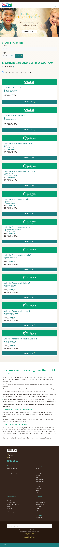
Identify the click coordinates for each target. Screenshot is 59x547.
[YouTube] (17, 461)
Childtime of (13, 87)
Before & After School (40, 483)
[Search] (50, 526)
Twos (37, 472)
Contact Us (38, 512)
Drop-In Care (38, 484)
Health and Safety (11, 502)
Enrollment (9, 508)
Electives (38, 490)
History (37, 508)
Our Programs (41, 466)
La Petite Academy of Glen (19, 171)
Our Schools (11, 496)
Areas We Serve (29, 539)
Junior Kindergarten (40, 479)
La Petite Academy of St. (17, 255)
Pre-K (37, 477)
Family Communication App (13, 504)
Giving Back (38, 506)
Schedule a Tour (12, 454)
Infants (37, 468)
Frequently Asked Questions (42, 510)
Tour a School (10, 500)
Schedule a (29, 31)
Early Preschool (39, 473)
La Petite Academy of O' (17, 199)
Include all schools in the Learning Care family (16, 72)
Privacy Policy (29, 534)
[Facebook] (8, 461)
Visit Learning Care (29, 533)
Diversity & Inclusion (40, 499)
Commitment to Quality (12, 472)
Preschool (38, 475)
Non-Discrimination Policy (29, 537)
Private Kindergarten (40, 481)
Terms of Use (29, 536)
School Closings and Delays (13, 512)
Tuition (8, 506)
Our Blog (39, 515)
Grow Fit (37, 492)
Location (4, 46)
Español (11, 457)
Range (4, 53)
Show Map (8, 66)
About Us (39, 496)
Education (10, 466)
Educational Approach (12, 468)
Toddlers (38, 470)
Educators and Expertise (12, 470)
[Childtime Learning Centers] (6, 4)
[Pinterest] (14, 461)
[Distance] (8, 56)
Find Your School (5, 8)
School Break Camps (40, 486)
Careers (37, 500)
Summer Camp (39, 488)
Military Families (10, 510)
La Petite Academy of (18, 143)
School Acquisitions (40, 502)
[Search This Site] (29, 526)
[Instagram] (11, 461)
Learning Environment (12, 473)
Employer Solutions (40, 504)
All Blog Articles (39, 517)
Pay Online (11, 455)
